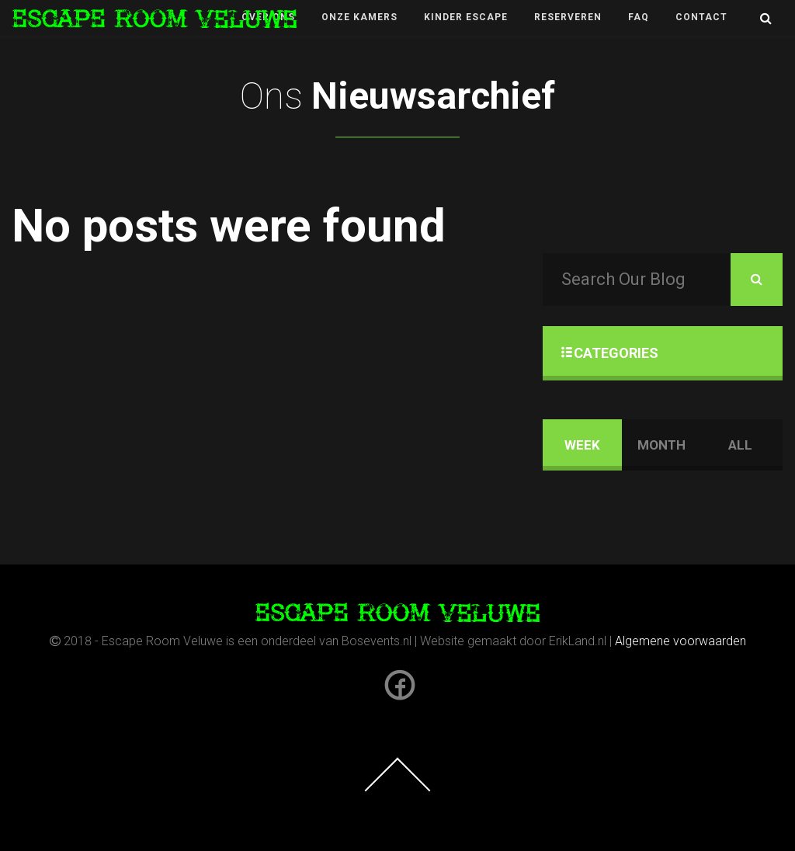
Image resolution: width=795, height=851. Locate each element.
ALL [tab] (740, 445)
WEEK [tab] (582, 445)
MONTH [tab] (661, 445)
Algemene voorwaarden (680, 641)
